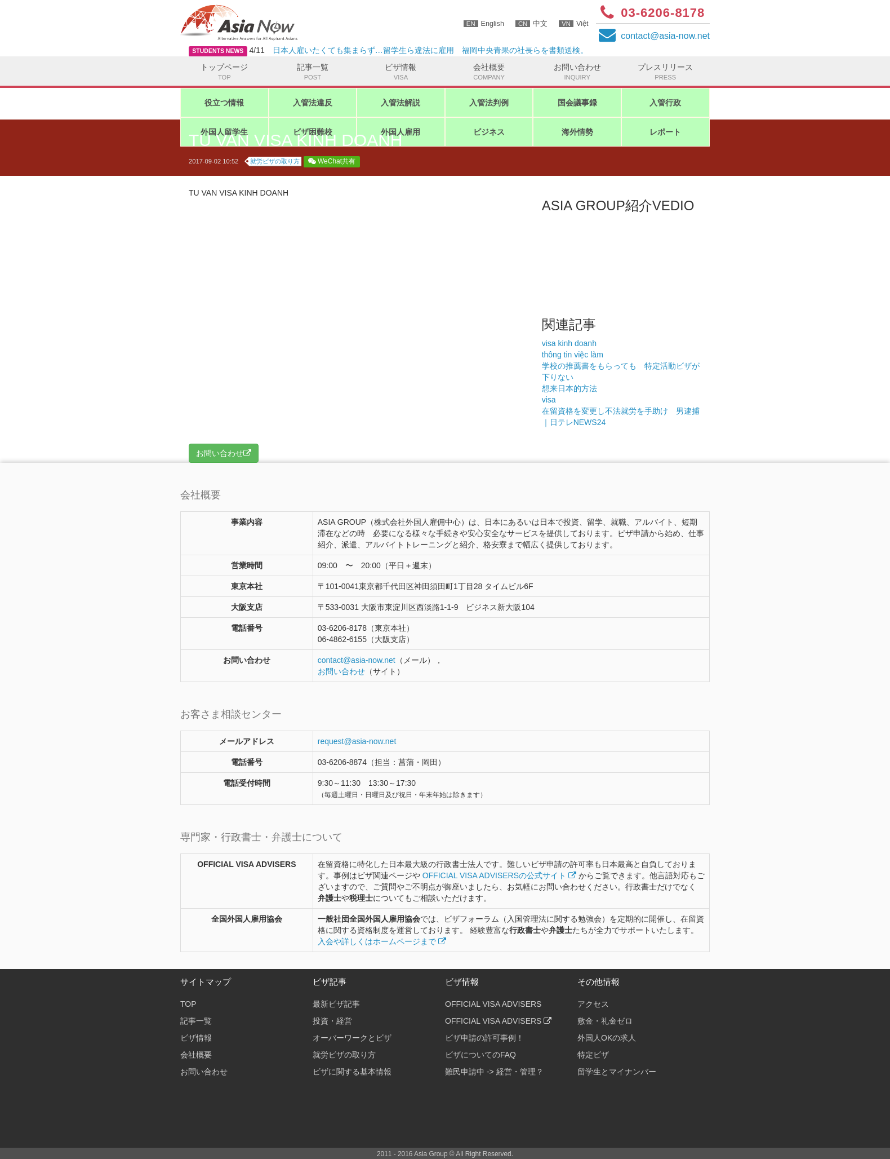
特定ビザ (593, 1054)
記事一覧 (313, 72)
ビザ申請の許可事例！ (484, 1037)
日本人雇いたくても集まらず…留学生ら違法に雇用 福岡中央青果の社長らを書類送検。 (430, 50)
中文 (531, 24)
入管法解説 (400, 102)
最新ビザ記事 (336, 1003)
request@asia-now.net (357, 741)
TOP (188, 1003)
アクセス (593, 1003)
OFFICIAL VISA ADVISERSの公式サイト (499, 875)
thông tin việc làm (572, 354)
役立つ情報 (224, 102)
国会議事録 (577, 102)
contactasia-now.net (665, 36)
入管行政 (665, 102)
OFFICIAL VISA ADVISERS (493, 1003)
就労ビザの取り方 (275, 161)
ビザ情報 (401, 72)
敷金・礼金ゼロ (605, 1020)
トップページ (224, 72)
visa (549, 399)
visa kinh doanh (569, 343)
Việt (573, 24)
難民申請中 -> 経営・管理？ (494, 1071)
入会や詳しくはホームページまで (382, 941)
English (484, 24)
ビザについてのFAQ (480, 1054)
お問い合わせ (577, 72)
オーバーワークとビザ (352, 1037)
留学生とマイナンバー (616, 1071)
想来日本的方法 (569, 388)
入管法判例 (489, 102)
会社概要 (489, 72)
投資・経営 (332, 1020)
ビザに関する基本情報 (352, 1071)
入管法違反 (312, 102)
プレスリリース (665, 72)
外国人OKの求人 (606, 1037)
